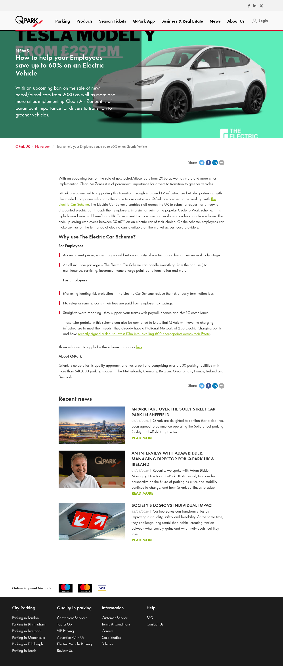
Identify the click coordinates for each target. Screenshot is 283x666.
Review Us (65, 650)
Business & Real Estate (182, 21)
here (139, 347)
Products (84, 21)
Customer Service (115, 617)
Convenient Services (72, 617)
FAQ (150, 617)
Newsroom (42, 146)
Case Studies (111, 637)
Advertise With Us (70, 637)
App (144, 21)
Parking (62, 21)
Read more (142, 438)
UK (22, 146)
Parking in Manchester (28, 637)
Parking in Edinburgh (27, 643)
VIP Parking (65, 630)
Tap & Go (64, 624)
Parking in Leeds (24, 650)
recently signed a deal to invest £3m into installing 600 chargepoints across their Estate (144, 333)
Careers (107, 630)
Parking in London (25, 617)
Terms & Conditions (116, 624)
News (215, 21)
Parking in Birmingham (29, 624)
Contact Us (155, 624)
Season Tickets (112, 21)
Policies (107, 643)
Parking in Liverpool (26, 630)
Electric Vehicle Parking (74, 643)
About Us (236, 21)
